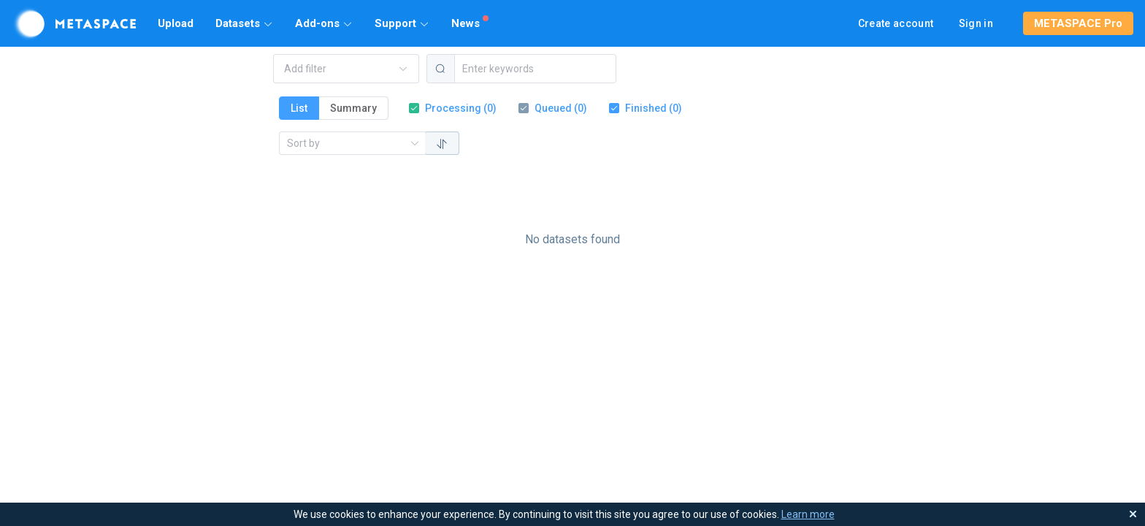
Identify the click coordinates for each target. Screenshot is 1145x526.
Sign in (976, 23)
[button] (244, 23)
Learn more (808, 514)
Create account (896, 23)
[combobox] (338, 69)
